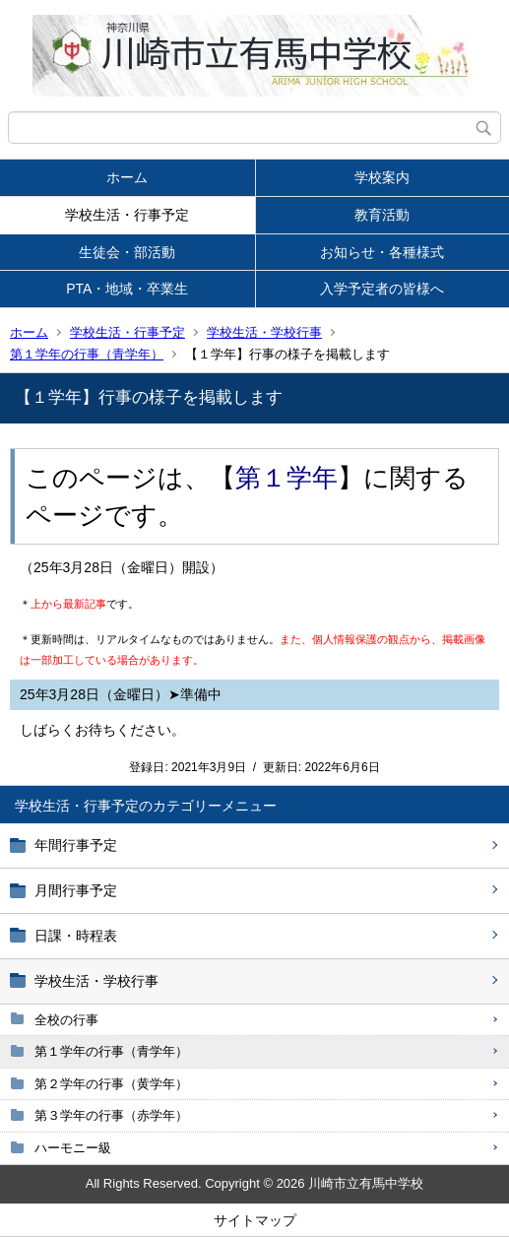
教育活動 (382, 215)
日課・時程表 (75, 936)
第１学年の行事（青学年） (86, 354)
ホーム (127, 177)
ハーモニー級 (72, 1147)
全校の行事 (66, 1019)
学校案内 (382, 177)
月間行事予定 (75, 890)
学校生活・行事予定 (127, 215)
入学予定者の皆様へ (382, 288)
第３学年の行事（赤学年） (111, 1115)
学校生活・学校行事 (264, 332)
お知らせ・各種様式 (382, 252)
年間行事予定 (75, 845)
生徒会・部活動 (127, 252)
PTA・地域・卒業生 (127, 288)
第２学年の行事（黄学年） (111, 1083)
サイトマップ (255, 1220)
